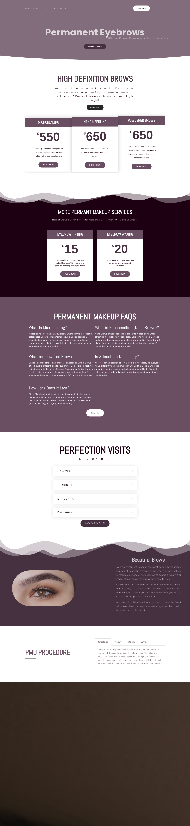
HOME (28, 8)
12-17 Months (65, 499)
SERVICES (38, 8)
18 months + (65, 513)
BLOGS (48, 8)
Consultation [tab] (103, 642)
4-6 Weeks (63, 472)
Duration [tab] (144, 642)
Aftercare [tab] (131, 642)
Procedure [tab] (117, 642)
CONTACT (63, 8)
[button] (95, 472)
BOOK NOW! (48, 165)
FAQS (55, 8)
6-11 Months (65, 486)
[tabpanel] (130, 658)
